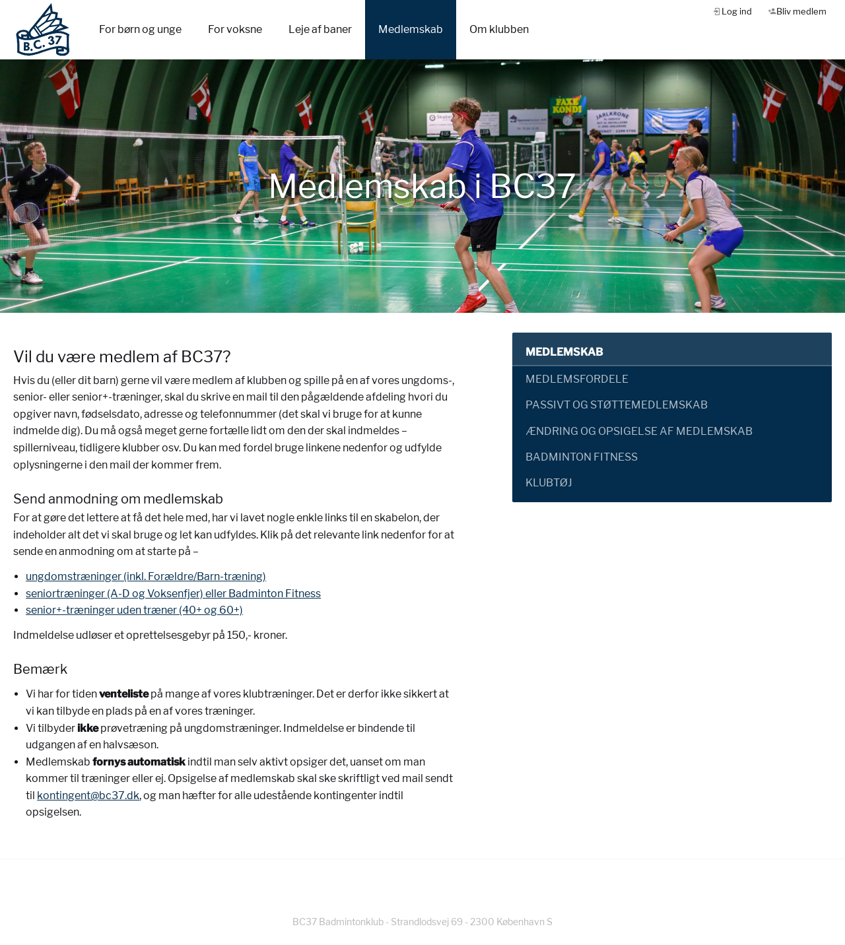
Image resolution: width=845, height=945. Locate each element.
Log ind (737, 11)
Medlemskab (410, 29)
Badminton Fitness (581, 457)
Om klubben (499, 29)
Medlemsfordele (576, 379)
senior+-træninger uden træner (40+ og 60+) (134, 610)
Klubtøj (548, 482)
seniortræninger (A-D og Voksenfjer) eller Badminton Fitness (173, 593)
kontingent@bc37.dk (88, 795)
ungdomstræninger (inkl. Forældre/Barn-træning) (146, 576)
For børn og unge (140, 29)
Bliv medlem (801, 11)
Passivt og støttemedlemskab (616, 405)
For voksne (235, 29)
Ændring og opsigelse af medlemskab (639, 431)
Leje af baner (320, 29)
